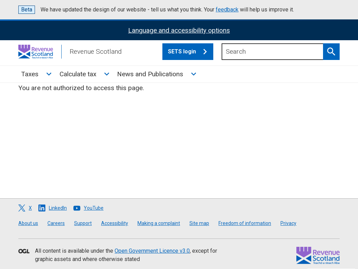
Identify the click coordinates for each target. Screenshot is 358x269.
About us (28, 223)
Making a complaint (158, 223)
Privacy (288, 223)
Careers (56, 223)
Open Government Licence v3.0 (152, 251)
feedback (227, 9)
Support (83, 223)
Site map (199, 223)
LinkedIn (58, 208)
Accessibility (114, 223)
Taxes (29, 74)
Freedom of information (244, 223)
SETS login (190, 51)
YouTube (94, 208)
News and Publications (150, 74)
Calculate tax (78, 74)
